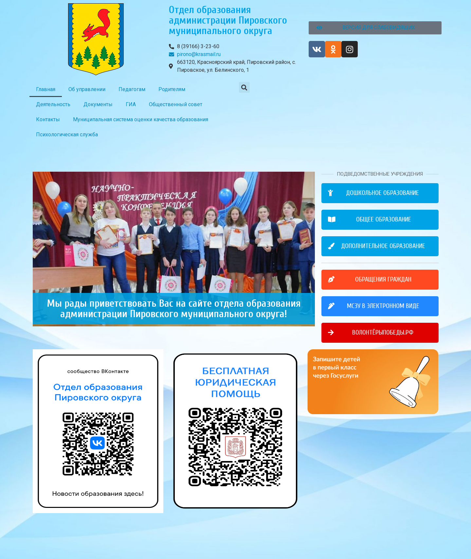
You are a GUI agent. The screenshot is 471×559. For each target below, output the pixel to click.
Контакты (48, 119)
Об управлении (86, 89)
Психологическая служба (67, 134)
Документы (98, 104)
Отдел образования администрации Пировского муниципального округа (228, 20)
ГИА (131, 104)
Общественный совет (175, 104)
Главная (45, 89)
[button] (244, 87)
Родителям (171, 89)
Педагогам (131, 89)
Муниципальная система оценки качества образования (140, 119)
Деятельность (53, 104)
